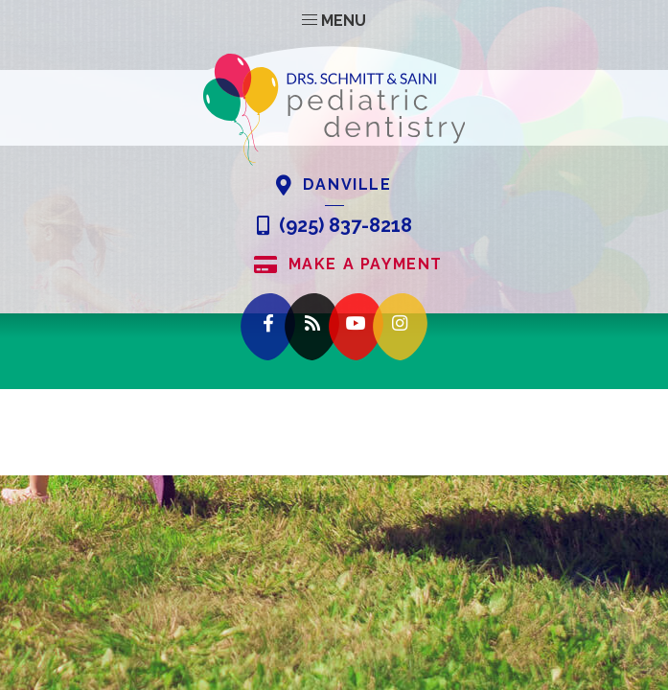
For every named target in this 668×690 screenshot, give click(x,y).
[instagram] (400, 327)
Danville (333, 186)
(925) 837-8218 (334, 226)
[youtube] (356, 327)
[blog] (312, 327)
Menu (334, 21)
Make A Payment (348, 265)
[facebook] (268, 327)
